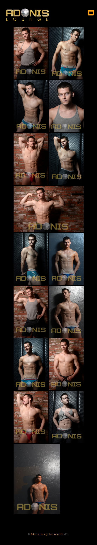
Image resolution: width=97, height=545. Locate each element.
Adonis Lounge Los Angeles (47, 534)
